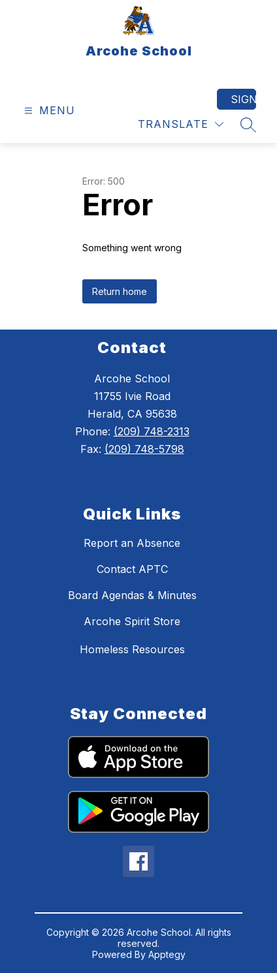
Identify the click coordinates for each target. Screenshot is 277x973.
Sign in (243, 99)
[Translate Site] (181, 124)
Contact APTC (132, 569)
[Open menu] (48, 110)
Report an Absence (132, 542)
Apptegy (167, 954)
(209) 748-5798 (144, 449)
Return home (119, 291)
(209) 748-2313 (151, 431)
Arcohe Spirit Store (132, 621)
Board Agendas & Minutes (132, 595)
